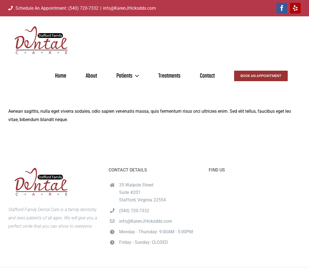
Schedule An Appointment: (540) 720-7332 (53, 8)
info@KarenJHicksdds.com (129, 8)
